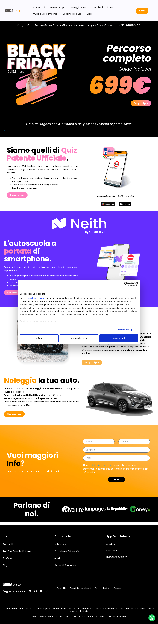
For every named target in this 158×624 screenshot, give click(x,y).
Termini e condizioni (80, 588)
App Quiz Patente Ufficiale (17, 551)
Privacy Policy (102, 588)
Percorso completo (127, 53)
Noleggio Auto (78, 7)
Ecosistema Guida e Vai (66, 551)
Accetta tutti (119, 338)
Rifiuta (39, 338)
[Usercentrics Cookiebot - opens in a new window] (126, 284)
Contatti (61, 588)
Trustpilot (5, 130)
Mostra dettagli (125, 329)
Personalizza (79, 338)
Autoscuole (60, 544)
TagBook (7, 558)
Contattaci (39, 7)
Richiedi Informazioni (65, 565)
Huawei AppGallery (116, 556)
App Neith (8, 544)
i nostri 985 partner (35, 298)
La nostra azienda (72, 13)
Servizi (57, 558)
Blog (89, 13)
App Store (111, 544)
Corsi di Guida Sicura (102, 7)
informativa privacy (102, 465)
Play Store (111, 550)
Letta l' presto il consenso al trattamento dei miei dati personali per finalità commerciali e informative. (116, 469)
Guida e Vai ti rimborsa (45, 13)
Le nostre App (57, 7)
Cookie (117, 588)
